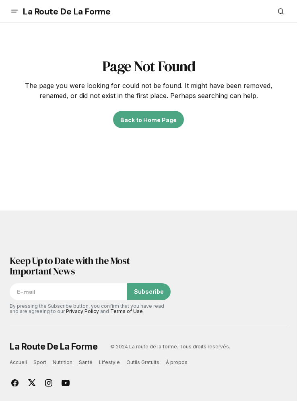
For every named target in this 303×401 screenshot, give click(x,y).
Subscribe (149, 291)
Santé (86, 362)
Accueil (18, 362)
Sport (39, 362)
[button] (14, 11)
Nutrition (62, 362)
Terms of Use (126, 311)
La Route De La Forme (66, 11)
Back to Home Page (148, 120)
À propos (177, 362)
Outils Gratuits (142, 362)
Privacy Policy (82, 311)
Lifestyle (109, 362)
